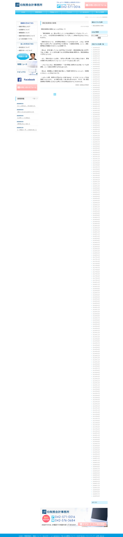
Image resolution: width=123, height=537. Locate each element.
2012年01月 (96, 406)
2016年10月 (96, 286)
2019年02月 (96, 228)
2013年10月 (96, 362)
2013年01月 (96, 381)
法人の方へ (46, 532)
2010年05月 (96, 448)
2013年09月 (96, 364)
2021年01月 (96, 179)
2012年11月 (96, 385)
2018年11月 (96, 234)
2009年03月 (96, 477)
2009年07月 (96, 469)
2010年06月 (96, 446)
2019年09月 (96, 213)
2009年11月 (96, 460)
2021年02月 (96, 177)
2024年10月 (96, 85)
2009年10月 (96, 462)
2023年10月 (96, 110)
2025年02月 (96, 79)
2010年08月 (96, 441)
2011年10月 (96, 412)
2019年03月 (96, 225)
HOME (23, 12)
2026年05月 (96, 47)
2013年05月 (96, 372)
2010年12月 (96, 433)
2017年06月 (96, 270)
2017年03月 (96, 276)
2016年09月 (96, 288)
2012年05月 (96, 397)
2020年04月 (96, 198)
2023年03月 (96, 125)
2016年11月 (96, 284)
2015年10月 (96, 311)
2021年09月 (96, 163)
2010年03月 (96, 452)
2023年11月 (96, 108)
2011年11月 (96, 410)
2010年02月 (96, 454)
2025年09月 (96, 64)
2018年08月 (96, 240)
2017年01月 (96, 280)
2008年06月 (96, 496)
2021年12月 (96, 156)
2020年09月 (96, 188)
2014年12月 (96, 332)
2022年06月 (96, 144)
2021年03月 (96, 175)
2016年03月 (96, 301)
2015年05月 (96, 322)
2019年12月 (96, 207)
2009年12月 (96, 458)
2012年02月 (96, 404)
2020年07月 (96, 192)
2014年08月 (96, 341)
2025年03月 (96, 77)
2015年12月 (96, 307)
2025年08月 (96, 66)
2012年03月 (96, 402)
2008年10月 (96, 487)
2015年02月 (96, 328)
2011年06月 (96, 420)
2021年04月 (96, 173)
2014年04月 (96, 349)
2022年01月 (96, 154)
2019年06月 (96, 219)
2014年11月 (96, 334)
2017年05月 (96, 272)
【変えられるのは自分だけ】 (25, 112)
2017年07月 (96, 267)
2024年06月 (96, 94)
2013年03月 (96, 376)
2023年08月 (96, 114)
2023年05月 (96, 121)
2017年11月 (96, 259)
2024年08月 (96, 89)
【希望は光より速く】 (23, 124)
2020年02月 (96, 202)
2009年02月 (96, 479)
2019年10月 (96, 211)
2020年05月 (96, 196)
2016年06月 (96, 295)
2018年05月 (96, 246)
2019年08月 (96, 215)
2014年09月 (96, 339)
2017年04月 (96, 274)
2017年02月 (96, 278)
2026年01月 (96, 56)
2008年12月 (96, 483)
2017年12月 (96, 257)
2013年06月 (96, 370)
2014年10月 (96, 337)
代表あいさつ (54, 12)
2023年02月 (96, 127)
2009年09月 (96, 464)
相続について (37, 532)
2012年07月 (96, 393)
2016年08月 (96, 290)
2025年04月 (96, 75)
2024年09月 (96, 87)
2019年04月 (96, 223)
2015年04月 (96, 324)
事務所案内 (38, 12)
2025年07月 (96, 68)
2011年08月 (96, 416)
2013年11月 (96, 360)
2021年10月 (96, 161)
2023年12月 (96, 106)
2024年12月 (96, 81)
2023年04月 (96, 123)
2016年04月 (96, 299)
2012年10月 (96, 387)
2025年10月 (96, 62)
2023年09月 (96, 112)
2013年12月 (96, 357)
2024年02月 (96, 102)
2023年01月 (96, 129)
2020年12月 (96, 181)
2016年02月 (96, 303)
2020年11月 (96, 184)
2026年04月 (96, 49)
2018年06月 (96, 244)
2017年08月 (96, 265)
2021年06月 (96, 169)
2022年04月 (96, 148)
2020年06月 (96, 194)
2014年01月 (96, 355)
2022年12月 (96, 131)
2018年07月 (96, 242)
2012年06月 (96, 395)
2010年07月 (96, 443)
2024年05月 (96, 96)
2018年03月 (96, 251)
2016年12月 (96, 282)
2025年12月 (96, 58)
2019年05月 (96, 221)
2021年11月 (96, 158)
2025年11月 (96, 60)
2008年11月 (96, 485)
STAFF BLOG (81, 532)
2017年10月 (96, 261)
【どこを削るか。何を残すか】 (26, 106)
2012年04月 (96, 399)
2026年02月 (96, 54)
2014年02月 (96, 353)
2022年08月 (96, 140)
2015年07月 (96, 318)
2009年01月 (96, 481)
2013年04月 (96, 374)
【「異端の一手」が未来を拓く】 (27, 130)
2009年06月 (96, 471)
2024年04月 (96, 98)
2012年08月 (96, 391)
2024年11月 (96, 83)
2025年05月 (96, 73)
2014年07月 (96, 343)
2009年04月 (96, 475)
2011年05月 (96, 423)
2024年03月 (96, 100)
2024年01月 (96, 104)
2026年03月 (96, 52)
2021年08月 (96, 165)
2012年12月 (96, 383)
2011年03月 (96, 427)
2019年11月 (96, 209)
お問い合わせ (100, 532)
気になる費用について (68, 532)
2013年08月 (96, 366)
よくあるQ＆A (84, 12)
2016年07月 (96, 293)
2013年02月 (96, 378)
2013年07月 (96, 368)
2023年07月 (96, 117)
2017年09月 (96, 263)
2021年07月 (96, 167)
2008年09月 (96, 490)
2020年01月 (96, 205)
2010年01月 (96, 456)
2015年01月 (96, 330)
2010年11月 (96, 435)
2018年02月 (96, 253)
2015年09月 (96, 314)
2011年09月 (96, 414)
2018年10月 (96, 236)
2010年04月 (96, 450)
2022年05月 (96, 146)
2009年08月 (96, 466)
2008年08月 (96, 492)
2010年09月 (96, 439)
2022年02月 (96, 152)
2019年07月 (96, 217)
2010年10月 (96, 437)
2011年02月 (96, 429)
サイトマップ (90, 532)
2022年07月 (96, 142)
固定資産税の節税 (49, 23)
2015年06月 (96, 320)
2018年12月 (96, 232)
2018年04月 (96, 249)
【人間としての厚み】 (23, 118)
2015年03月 (96, 326)
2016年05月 (96, 297)
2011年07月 (96, 418)
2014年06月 (96, 345)
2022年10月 (96, 135)
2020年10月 (96, 186)
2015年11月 (96, 309)
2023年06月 (96, 119)
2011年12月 (96, 408)
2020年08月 (96, 190)
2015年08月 (96, 316)
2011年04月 (96, 425)
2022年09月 (96, 138)
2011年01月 (96, 431)
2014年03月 (96, 351)
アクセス (69, 12)
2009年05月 (96, 473)
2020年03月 (96, 200)
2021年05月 (96, 171)
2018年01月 (96, 255)
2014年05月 (96, 347)
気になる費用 (100, 12)
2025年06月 (96, 70)
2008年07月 (96, 494)
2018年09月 (96, 238)
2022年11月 (96, 133)
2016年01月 (96, 305)
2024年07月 (96, 91)
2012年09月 (96, 389)
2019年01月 (96, 230)
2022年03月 (96, 150)
